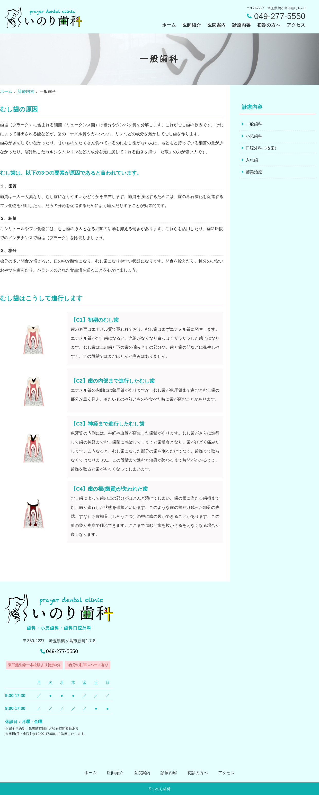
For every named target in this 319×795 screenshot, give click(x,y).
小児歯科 (254, 136)
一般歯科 (254, 124)
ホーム (169, 25)
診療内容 (241, 25)
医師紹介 (191, 25)
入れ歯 (252, 160)
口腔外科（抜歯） (262, 148)
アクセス (296, 25)
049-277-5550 (62, 651)
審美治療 (254, 172)
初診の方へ (268, 25)
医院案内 (216, 25)
